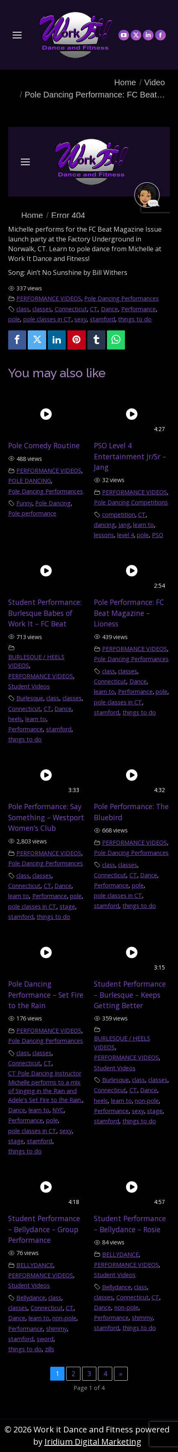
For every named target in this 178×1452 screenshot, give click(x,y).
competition (118, 514)
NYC (58, 1110)
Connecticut (71, 309)
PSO (157, 535)
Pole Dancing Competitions (131, 502)
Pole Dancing (53, 503)
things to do (134, 319)
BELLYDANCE (34, 1265)
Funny (24, 503)
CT (94, 309)
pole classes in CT (47, 319)
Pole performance (32, 513)
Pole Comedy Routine (44, 445)
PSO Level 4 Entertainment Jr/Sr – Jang (130, 456)
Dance (109, 309)
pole (14, 319)
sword (45, 1339)
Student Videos (29, 686)
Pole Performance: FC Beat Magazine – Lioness (129, 613)
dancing (104, 525)
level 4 (125, 535)
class (22, 309)
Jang (124, 525)
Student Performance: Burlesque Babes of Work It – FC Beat (45, 613)
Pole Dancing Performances (121, 298)
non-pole (147, 1100)
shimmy (56, 1328)
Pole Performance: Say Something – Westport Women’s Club (46, 817)
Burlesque (29, 698)
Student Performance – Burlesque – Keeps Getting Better (130, 994)
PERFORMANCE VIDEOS (48, 298)
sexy (80, 319)
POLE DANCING (29, 481)
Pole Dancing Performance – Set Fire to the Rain (45, 994)
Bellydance (30, 1297)
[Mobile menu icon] (17, 35)
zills (49, 1349)
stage (67, 906)
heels (15, 719)
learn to (143, 525)
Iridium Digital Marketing (92, 1441)
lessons (104, 535)
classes (41, 309)
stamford (102, 319)
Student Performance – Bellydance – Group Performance (44, 1229)
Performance (138, 309)
